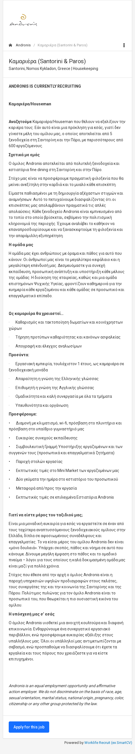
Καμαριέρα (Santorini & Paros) (62, 45)
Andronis (20, 45)
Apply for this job (29, 727)
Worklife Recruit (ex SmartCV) (108, 743)
